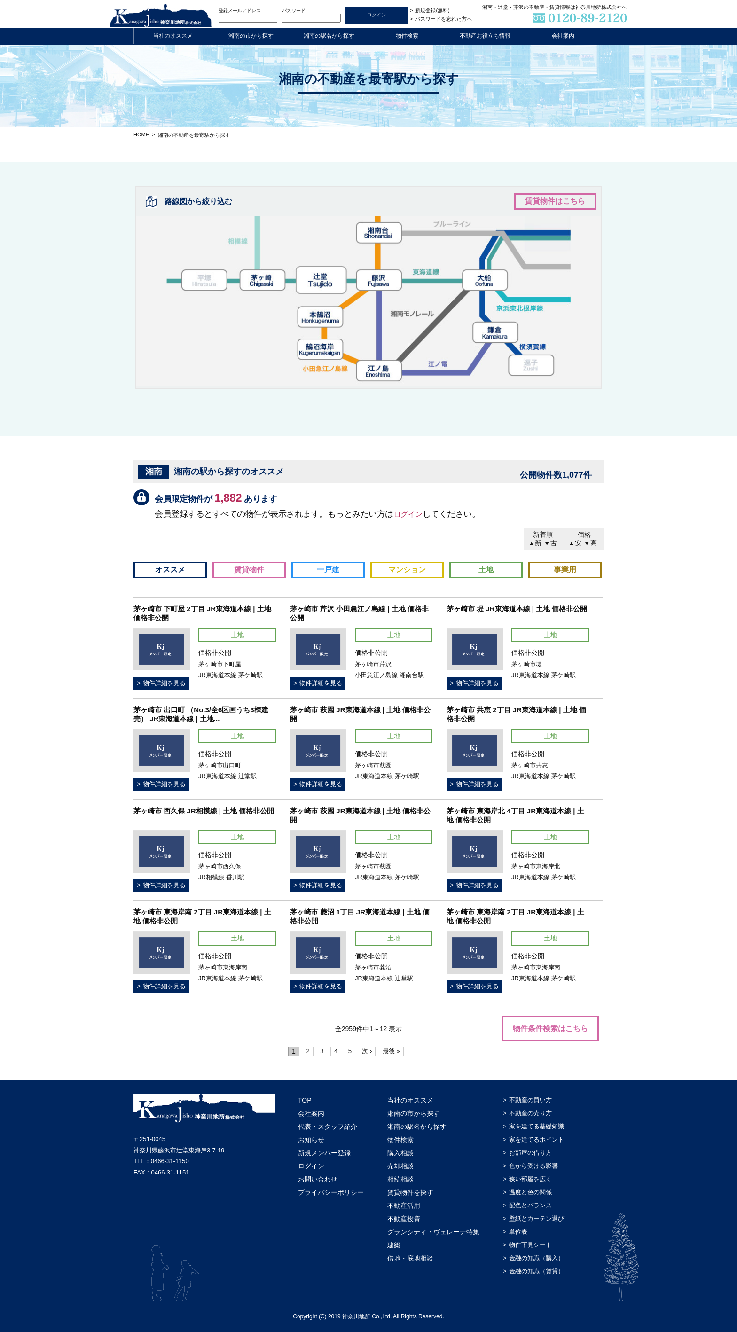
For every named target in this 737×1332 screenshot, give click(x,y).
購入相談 (400, 1153)
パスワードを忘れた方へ (443, 19)
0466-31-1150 (170, 1161)
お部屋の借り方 (530, 1152)
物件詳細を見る (164, 682)
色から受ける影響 (533, 1165)
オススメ (170, 570)
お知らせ (311, 1139)
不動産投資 (403, 1218)
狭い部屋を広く (530, 1178)
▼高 (590, 543)
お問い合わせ (317, 1179)
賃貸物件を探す (410, 1192)
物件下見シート (530, 1244)
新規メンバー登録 (324, 1153)
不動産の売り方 (530, 1113)
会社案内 (563, 35)
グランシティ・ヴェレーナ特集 (433, 1232)
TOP (305, 1100)
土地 (486, 570)
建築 (393, 1245)
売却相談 (400, 1166)
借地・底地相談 (410, 1258)
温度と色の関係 (530, 1192)
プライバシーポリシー (331, 1192)
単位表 (518, 1231)
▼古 (550, 543)
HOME (141, 134)
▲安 (574, 543)
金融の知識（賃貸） (536, 1271)
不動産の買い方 (530, 1099)
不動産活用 (403, 1205)
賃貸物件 (249, 570)
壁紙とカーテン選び (536, 1218)
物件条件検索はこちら (550, 1028)
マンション (407, 570)
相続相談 (400, 1179)
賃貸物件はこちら (555, 201)
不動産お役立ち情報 (485, 35)
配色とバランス (530, 1205)
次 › (369, 1051)
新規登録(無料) (432, 10)
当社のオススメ (173, 35)
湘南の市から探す (251, 35)
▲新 (534, 543)
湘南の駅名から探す (329, 35)
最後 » (395, 1051)
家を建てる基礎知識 (536, 1126)
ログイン (409, 514)
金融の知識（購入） (536, 1257)
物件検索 (407, 35)
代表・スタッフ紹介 (327, 1126)
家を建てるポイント (536, 1139)
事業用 (565, 570)
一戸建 (328, 570)
